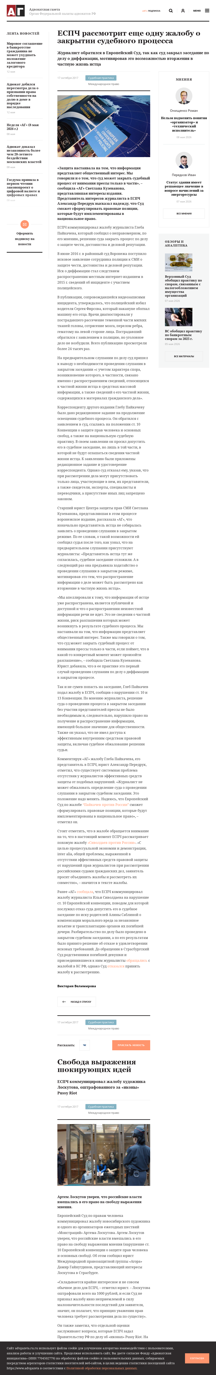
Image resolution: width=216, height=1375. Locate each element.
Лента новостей (23, 33)
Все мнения (184, 213)
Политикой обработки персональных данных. (102, 1368)
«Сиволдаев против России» (112, 842)
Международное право (103, 84)
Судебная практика (101, 78)
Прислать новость (131, 1045)
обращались (136, 960)
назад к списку (76, 1001)
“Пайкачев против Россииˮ (106, 804)
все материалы (184, 356)
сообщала (85, 891)
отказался (115, 966)
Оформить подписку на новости (24, 238)
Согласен (197, 1358)
